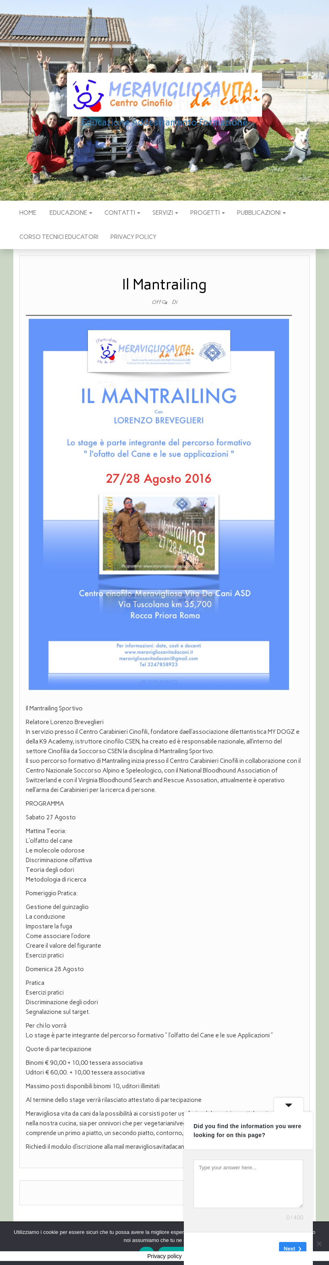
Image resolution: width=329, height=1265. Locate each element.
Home (27, 212)
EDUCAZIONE (70, 212)
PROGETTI (207, 212)
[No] (319, 1244)
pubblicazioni (261, 212)
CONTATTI (122, 212)
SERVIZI (165, 212)
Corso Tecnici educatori (58, 237)
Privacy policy (133, 237)
